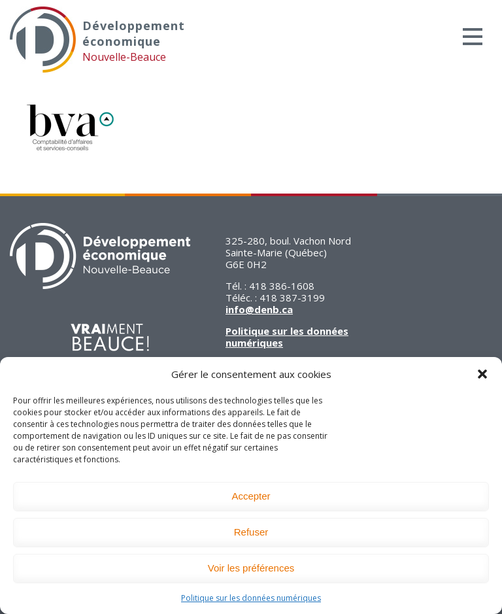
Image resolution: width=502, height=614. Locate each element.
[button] (482, 374)
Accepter (250, 496)
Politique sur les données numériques (251, 598)
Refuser (251, 531)
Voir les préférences (251, 567)
